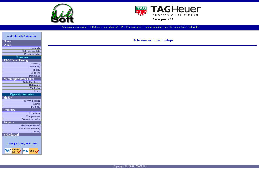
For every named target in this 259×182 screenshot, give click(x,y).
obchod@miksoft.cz (25, 36)
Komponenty (33, 116)
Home (7, 41)
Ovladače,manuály (29, 128)
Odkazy (36, 131)
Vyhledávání (11, 134)
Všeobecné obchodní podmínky (182, 27)
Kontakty (35, 48)
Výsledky (35, 88)
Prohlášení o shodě (131, 27)
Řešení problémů (30, 125)
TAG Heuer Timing (16, 60)
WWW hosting (32, 100)
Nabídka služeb (31, 82)
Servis (36, 103)
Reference (34, 85)
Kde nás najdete (31, 51)
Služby (8, 97)
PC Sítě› (35, 106)
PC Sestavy (34, 113)
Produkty (35, 66)
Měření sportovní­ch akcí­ (19, 78)
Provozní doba (32, 54)
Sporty (36, 69)
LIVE (37, 91)
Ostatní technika (31, 119)
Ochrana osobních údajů (105, 27)
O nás (7, 44)
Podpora (35, 72)
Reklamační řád (153, 27)
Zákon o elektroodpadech (75, 27)
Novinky (35, 63)
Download (34, 75)
